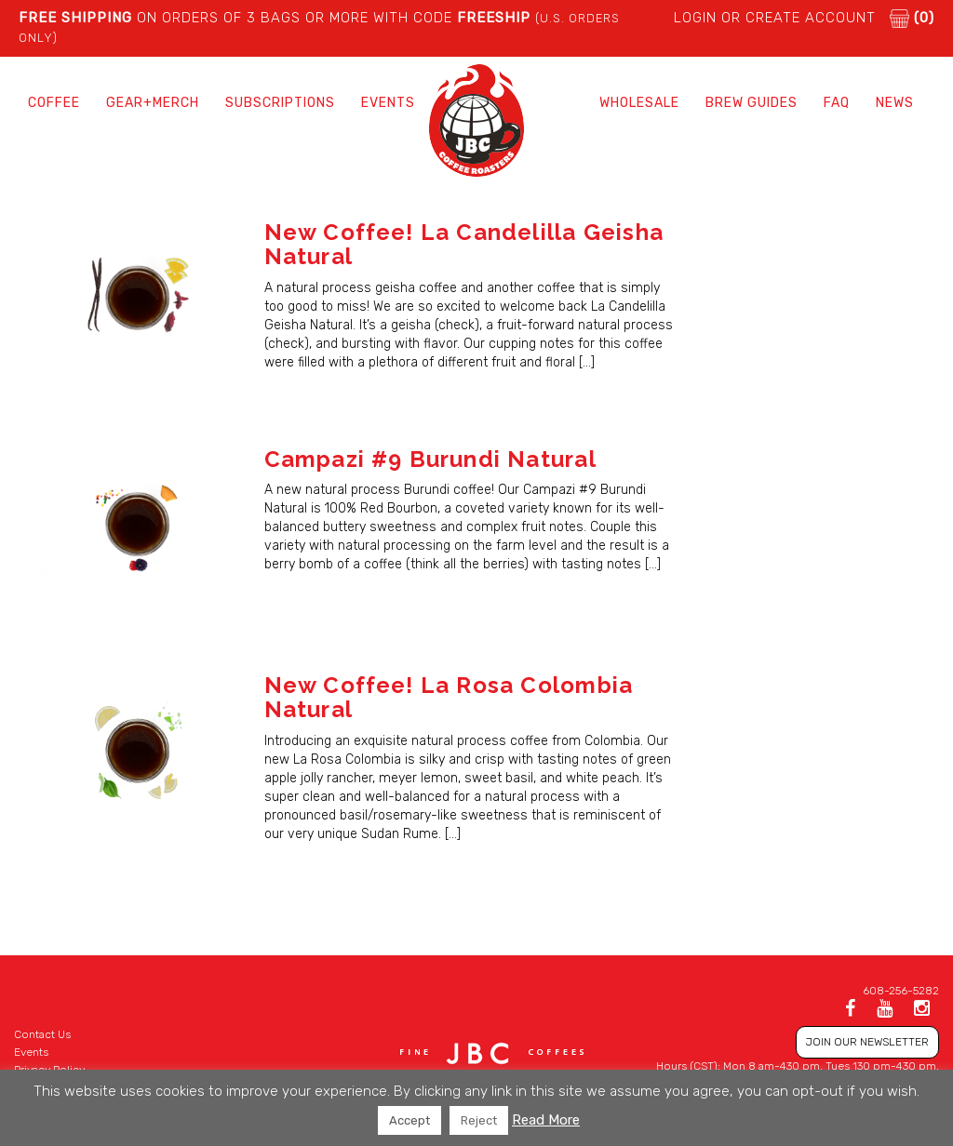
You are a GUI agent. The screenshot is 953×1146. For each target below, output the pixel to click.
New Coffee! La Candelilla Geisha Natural (464, 244)
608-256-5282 (901, 990)
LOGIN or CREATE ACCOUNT (775, 17)
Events (388, 103)
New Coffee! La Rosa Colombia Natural (449, 697)
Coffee (54, 103)
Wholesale (639, 103)
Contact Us (42, 1034)
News (895, 103)
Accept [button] (409, 1120)
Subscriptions (280, 103)
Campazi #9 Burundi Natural (430, 459)
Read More (546, 1120)
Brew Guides (751, 103)
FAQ (837, 103)
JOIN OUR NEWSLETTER (867, 1041)
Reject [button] (479, 1120)
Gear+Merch (152, 103)
